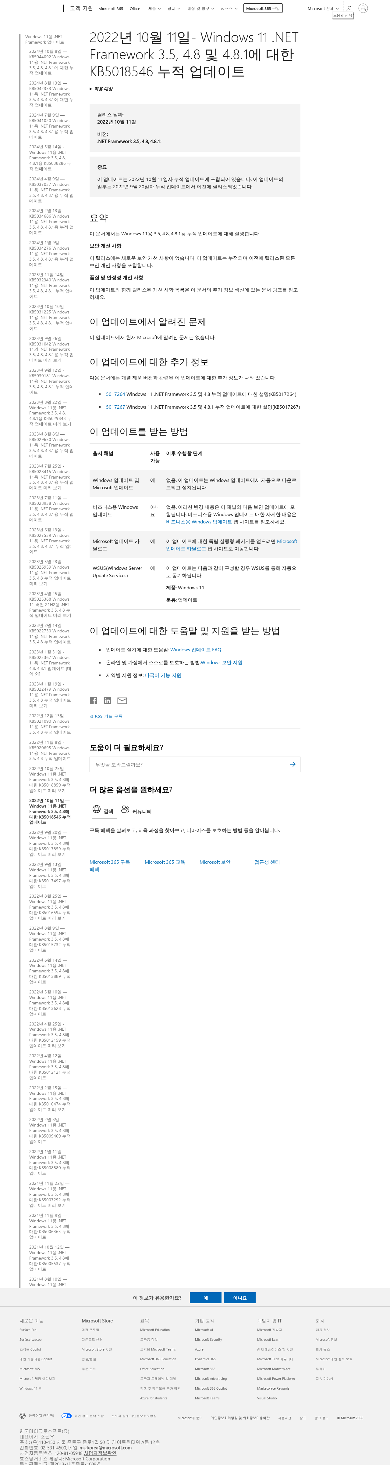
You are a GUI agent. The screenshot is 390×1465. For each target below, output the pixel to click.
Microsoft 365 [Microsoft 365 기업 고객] (205, 1368)
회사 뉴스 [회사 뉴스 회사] (323, 1349)
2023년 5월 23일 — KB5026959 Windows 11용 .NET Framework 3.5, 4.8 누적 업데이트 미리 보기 (50, 572)
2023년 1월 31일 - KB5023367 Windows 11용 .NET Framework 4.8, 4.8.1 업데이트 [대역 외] (50, 663)
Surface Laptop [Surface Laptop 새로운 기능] (30, 1339)
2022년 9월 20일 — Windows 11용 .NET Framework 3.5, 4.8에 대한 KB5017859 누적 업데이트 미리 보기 (50, 843)
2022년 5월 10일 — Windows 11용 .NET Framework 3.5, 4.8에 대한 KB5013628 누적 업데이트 (50, 1003)
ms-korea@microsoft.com (106, 1447)
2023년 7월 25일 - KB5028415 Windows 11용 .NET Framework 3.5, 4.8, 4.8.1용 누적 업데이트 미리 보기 (51, 477)
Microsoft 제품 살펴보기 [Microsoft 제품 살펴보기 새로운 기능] (37, 1378)
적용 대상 (103, 89)
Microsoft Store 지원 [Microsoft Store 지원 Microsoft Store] (97, 1349)
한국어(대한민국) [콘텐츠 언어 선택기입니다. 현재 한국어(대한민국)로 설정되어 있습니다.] (41, 1415)
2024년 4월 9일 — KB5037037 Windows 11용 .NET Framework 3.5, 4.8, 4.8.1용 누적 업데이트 (51, 190)
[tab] (104, 811)
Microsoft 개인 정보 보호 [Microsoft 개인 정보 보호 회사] (334, 1359)
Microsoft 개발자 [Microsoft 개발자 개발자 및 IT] (269, 1329)
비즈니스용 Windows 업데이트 (199, 521)
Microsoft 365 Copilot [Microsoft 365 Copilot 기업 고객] (211, 1388)
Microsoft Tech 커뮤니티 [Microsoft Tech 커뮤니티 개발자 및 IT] (275, 1359)
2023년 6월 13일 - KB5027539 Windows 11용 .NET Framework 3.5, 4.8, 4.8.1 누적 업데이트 (51, 541)
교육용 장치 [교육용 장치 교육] (149, 1339)
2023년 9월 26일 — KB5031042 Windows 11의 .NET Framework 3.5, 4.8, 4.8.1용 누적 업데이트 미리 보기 (51, 349)
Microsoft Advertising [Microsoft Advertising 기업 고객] (211, 1378)
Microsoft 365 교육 (165, 862)
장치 (172, 8)
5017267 (115, 406)
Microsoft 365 (110, 8)
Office (135, 8)
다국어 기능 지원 (163, 675)
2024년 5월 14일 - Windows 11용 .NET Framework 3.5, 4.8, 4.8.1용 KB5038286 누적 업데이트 (50, 158)
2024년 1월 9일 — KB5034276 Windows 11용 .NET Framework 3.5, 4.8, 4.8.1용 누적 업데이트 (51, 253)
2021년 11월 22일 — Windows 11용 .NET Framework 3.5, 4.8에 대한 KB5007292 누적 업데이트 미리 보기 (50, 1194)
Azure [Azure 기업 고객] (199, 1349)
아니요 (240, 1298)
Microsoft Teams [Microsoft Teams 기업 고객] (207, 1398)
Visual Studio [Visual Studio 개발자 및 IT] (267, 1398)
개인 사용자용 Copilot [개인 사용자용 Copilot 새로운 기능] (36, 1359)
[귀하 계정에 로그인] (363, 8)
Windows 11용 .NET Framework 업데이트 (44, 39)
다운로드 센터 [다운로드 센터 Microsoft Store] (92, 1339)
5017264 (115, 394)
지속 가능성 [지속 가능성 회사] (324, 1378)
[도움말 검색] (348, 8)
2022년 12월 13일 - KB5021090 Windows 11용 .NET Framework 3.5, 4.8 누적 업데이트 (50, 724)
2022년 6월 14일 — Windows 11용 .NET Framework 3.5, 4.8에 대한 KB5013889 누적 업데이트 (50, 971)
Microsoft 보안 (215, 862)
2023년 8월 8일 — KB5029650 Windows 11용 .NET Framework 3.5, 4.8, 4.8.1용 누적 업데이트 (51, 445)
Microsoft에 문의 (190, 1418)
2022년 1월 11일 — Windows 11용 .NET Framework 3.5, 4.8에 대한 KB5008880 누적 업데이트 (50, 1162)
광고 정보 (321, 1418)
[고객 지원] (81, 8)
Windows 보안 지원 (222, 662)
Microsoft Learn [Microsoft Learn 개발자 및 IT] (268, 1339)
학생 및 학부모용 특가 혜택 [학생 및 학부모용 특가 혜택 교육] (160, 1388)
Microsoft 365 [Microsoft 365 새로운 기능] (30, 1368)
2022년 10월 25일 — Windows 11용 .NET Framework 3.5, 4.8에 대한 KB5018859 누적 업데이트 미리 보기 (50, 779)
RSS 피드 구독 (109, 715)
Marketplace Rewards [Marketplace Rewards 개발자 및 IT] (273, 1388)
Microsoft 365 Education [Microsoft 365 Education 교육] (158, 1359)
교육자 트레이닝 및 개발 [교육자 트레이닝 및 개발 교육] (158, 1378)
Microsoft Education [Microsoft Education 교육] (155, 1329)
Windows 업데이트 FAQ (195, 649)
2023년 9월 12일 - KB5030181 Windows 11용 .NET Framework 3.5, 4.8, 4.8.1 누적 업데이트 (51, 381)
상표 (303, 1418)
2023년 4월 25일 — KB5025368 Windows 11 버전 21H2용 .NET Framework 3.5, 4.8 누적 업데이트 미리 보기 (50, 604)
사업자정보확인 (100, 1453)
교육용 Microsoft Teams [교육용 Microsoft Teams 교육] (158, 1349)
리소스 (227, 8)
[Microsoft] (40, 8)
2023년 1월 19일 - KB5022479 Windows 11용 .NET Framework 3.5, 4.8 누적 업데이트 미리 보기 (50, 695)
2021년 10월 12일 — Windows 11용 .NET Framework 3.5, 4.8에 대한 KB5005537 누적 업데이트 (50, 1258)
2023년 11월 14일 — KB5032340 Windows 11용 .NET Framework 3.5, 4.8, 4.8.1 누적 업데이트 (51, 285)
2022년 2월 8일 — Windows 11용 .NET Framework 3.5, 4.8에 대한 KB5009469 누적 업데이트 (50, 1130)
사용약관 (284, 1418)
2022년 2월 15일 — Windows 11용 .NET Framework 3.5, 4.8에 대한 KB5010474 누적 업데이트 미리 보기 (50, 1098)
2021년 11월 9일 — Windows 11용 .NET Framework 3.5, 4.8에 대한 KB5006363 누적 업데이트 (50, 1226)
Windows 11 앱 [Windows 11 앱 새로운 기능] (31, 1388)
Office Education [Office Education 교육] (152, 1368)
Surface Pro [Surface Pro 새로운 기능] (28, 1329)
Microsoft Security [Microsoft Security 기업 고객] (208, 1339)
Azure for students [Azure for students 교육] (153, 1398)
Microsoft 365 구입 (263, 8)
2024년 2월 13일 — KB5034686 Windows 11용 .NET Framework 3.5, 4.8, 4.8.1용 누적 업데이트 (51, 221)
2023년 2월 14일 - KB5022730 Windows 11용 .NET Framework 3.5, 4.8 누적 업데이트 (50, 634)
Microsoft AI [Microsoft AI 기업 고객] (204, 1329)
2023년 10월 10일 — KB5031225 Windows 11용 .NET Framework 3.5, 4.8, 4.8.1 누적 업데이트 (51, 317)
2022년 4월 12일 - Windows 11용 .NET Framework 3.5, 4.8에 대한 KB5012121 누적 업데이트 (50, 1066)
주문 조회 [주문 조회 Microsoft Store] (89, 1368)
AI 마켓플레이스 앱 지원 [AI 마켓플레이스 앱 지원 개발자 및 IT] (275, 1349)
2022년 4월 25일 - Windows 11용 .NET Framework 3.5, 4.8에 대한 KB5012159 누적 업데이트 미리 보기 (50, 1035)
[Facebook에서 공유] (94, 699)
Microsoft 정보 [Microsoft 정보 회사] (326, 1339)
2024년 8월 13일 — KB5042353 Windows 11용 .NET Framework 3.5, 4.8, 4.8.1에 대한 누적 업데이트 (51, 94)
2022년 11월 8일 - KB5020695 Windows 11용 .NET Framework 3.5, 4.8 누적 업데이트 (50, 750)
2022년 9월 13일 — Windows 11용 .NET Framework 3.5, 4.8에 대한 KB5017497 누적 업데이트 (50, 875)
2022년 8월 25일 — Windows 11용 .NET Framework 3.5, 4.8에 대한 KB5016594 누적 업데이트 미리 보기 (50, 907)
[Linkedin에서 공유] (105, 699)
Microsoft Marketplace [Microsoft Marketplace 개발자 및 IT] (274, 1368)
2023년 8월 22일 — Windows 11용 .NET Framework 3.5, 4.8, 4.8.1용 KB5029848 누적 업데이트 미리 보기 (50, 413)
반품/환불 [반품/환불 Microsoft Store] (89, 1359)
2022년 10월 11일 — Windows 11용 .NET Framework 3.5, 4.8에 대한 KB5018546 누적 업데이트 (50, 811)
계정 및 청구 (198, 8)
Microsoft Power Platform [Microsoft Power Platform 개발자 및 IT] (276, 1378)
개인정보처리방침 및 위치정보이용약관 (240, 1418)
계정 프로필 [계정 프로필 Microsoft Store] (90, 1329)
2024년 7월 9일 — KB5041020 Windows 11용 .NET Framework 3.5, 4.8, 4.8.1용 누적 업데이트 (51, 126)
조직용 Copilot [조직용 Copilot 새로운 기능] (30, 1349)
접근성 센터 (267, 862)
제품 (152, 8)
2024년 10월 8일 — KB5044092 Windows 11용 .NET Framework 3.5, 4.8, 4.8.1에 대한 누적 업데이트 (51, 62)
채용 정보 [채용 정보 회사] (323, 1329)
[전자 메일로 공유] (119, 699)
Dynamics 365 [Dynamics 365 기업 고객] (205, 1359)
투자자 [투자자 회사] (321, 1368)
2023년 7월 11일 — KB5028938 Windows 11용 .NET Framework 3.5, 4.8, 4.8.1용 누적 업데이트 (51, 509)
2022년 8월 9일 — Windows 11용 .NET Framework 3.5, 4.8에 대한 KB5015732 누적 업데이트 (50, 939)
